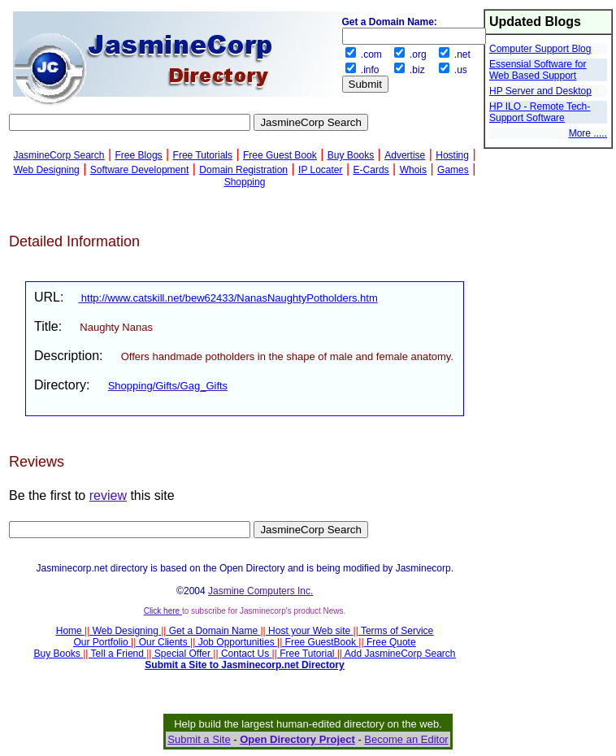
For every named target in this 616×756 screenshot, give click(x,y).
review (108, 495)
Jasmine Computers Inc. (260, 591)
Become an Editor (406, 739)
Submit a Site (198, 739)
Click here (163, 610)
